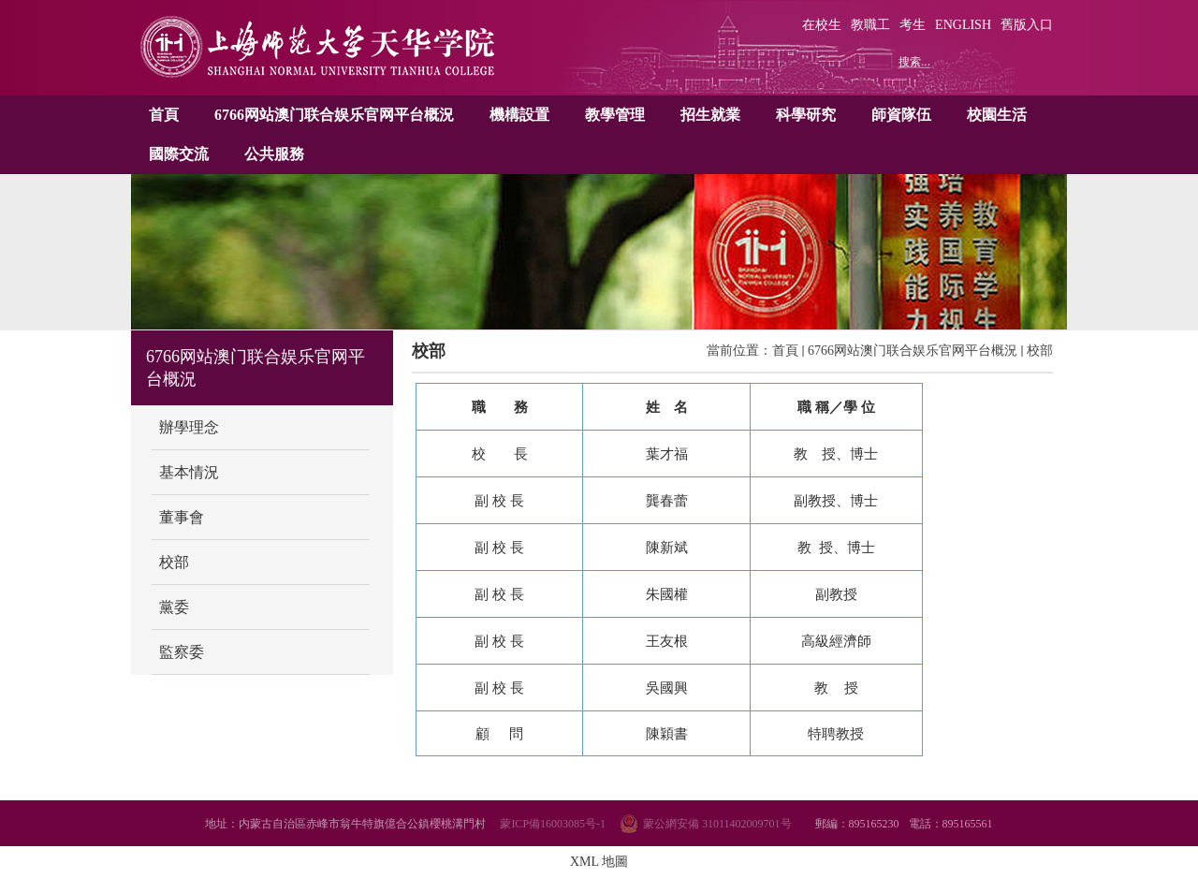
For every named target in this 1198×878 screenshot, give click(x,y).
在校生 (821, 25)
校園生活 (997, 115)
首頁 (164, 115)
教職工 (870, 25)
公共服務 (274, 154)
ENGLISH (963, 25)
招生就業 (710, 115)
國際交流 (179, 154)
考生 (912, 25)
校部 (1040, 351)
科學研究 (806, 115)
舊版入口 (1027, 25)
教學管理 (615, 115)
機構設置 (519, 115)
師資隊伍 (901, 115)
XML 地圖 (599, 862)
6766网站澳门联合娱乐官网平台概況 (334, 115)
